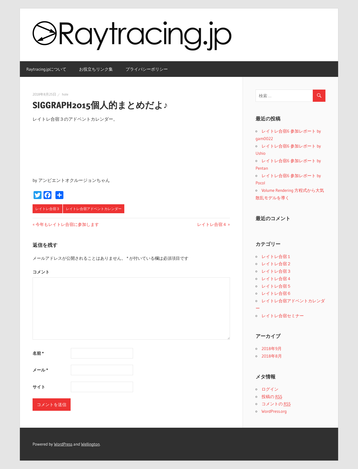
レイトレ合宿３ (47, 209)
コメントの (276, 404)
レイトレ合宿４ (212, 224)
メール (40, 369)
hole (65, 94)
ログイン (270, 389)
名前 (38, 353)
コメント (41, 271)
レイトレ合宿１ (276, 256)
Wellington (90, 444)
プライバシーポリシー (147, 69)
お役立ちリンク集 (96, 69)
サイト (39, 386)
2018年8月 (272, 356)
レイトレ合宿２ (276, 263)
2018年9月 (272, 348)
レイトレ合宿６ (276, 293)
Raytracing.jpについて (46, 69)
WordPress (63, 444)
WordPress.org (274, 411)
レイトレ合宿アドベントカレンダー (94, 209)
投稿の (272, 396)
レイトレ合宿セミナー (283, 315)
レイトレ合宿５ (276, 286)
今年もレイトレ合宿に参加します (67, 224)
